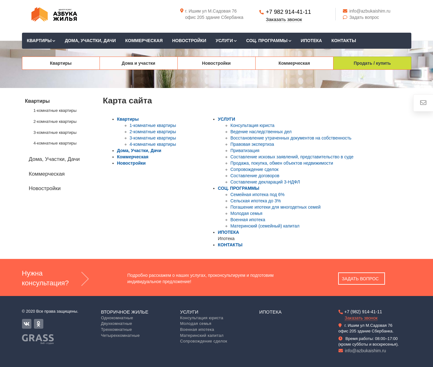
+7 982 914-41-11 (288, 12)
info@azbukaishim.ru (367, 11)
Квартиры (41, 40)
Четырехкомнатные (120, 335)
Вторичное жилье (125, 312)
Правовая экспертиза (252, 144)
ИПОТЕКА (311, 40)
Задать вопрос (361, 17)
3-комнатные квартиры (55, 132)
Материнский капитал (202, 335)
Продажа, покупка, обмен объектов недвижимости (281, 163)
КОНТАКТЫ (343, 40)
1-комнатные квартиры (55, 110)
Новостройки (189, 40)
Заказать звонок (284, 19)
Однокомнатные (117, 317)
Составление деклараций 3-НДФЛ (265, 181)
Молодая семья (246, 213)
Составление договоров (254, 175)
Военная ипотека (247, 219)
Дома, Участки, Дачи (90, 40)
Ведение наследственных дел (261, 131)
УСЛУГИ (226, 40)
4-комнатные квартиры (55, 143)
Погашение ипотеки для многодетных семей (275, 207)
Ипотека (270, 312)
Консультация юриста (252, 125)
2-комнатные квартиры (55, 121)
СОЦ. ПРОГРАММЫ (268, 40)
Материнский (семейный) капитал (265, 225)
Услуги (189, 312)
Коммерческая (144, 40)
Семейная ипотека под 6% (257, 194)
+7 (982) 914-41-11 (363, 311)
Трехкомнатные (116, 329)
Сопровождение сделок (254, 169)
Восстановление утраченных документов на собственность (290, 137)
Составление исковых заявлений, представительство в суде (292, 156)
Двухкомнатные (116, 323)
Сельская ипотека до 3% (255, 200)
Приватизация (244, 150)
